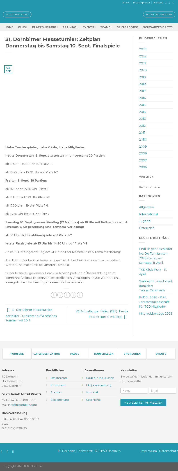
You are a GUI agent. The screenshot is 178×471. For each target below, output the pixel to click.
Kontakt (158, 2)
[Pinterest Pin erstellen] (73, 295)
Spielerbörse (127, 27)
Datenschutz (168, 451)
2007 (143, 160)
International (148, 214)
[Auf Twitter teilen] (60, 295)
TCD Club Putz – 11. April (153, 272)
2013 (142, 118)
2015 (142, 105)
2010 (142, 139)
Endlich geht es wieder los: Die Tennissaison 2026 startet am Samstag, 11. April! (155, 255)
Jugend (144, 221)
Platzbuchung (45, 27)
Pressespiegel (141, 2)
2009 (143, 146)
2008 (143, 153)
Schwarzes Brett (157, 27)
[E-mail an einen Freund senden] (67, 295)
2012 (142, 125)
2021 (142, 63)
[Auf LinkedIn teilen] (80, 295)
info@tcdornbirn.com (22, 404)
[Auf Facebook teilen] (54, 295)
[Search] (173, 27)
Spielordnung (60, 399)
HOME (9, 27)
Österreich (146, 228)
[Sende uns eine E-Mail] (173, 3)
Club (22, 27)
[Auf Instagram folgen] (170, 3)
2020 (143, 70)
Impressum (148, 451)
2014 (142, 112)
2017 (142, 91)
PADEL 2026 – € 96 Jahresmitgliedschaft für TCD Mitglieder (154, 302)
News (126, 2)
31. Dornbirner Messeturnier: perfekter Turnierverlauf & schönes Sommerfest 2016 (31, 315)
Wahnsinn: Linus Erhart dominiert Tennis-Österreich (155, 286)
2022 (143, 56)
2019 (142, 77)
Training (70, 27)
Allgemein (146, 207)
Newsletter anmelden (143, 402)
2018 (142, 84)
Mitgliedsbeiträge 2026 (155, 313)
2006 (143, 167)
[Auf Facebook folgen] (167, 3)
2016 (142, 98)
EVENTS (89, 27)
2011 (142, 132)
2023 (143, 49)
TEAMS (106, 27)
